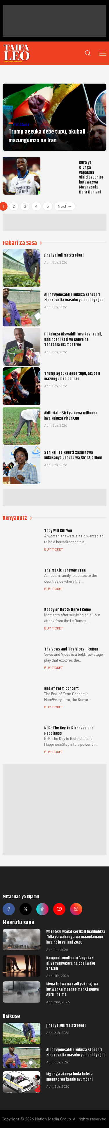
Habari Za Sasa (22, 243)
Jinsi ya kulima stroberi (66, 1025)
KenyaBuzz (17, 518)
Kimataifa (21, 124)
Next (65, 206)
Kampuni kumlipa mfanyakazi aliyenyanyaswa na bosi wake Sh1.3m (70, 963)
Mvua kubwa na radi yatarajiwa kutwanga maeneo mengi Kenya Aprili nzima (72, 989)
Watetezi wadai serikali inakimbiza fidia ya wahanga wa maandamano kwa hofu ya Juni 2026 (75, 936)
